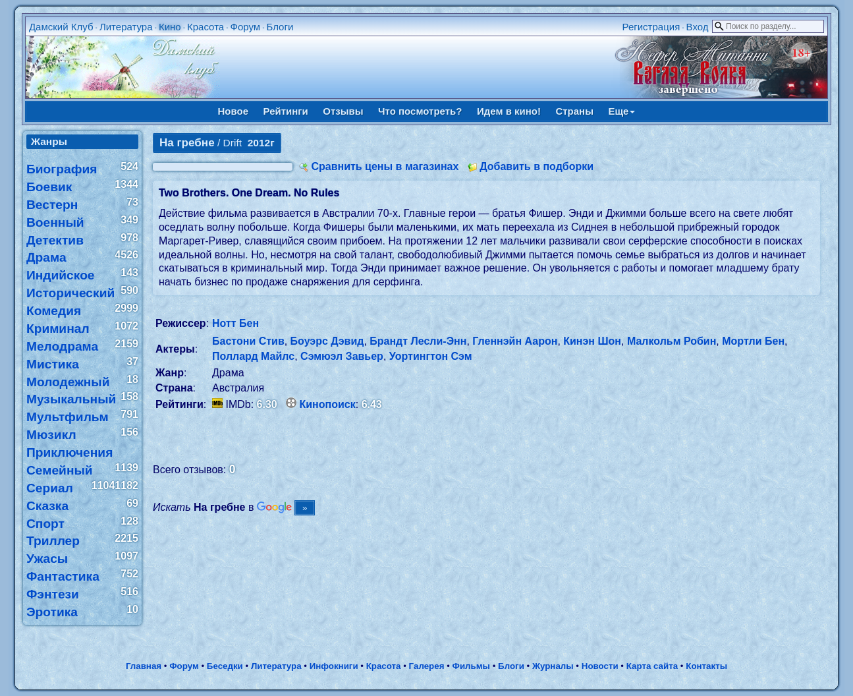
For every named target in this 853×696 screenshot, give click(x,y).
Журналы (553, 666)
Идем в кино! (509, 111)
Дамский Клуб (61, 26)
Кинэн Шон (592, 341)
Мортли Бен (753, 341)
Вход (697, 26)
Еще (621, 111)
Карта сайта (652, 666)
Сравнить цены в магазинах (384, 166)
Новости (600, 666)
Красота (205, 26)
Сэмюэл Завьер (341, 356)
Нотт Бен (235, 323)
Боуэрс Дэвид (327, 341)
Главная (143, 666)
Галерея (427, 666)
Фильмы (471, 666)
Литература (126, 26)
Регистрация (651, 26)
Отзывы (343, 111)
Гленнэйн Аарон (514, 341)
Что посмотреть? (420, 111)
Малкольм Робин (671, 341)
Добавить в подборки (536, 166)
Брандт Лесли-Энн (418, 341)
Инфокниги (334, 666)
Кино (170, 26)
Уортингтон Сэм (430, 356)
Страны (574, 111)
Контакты (706, 666)
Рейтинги (285, 111)
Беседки (225, 666)
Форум (246, 26)
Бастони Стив (248, 341)
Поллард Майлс (253, 356)
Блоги (279, 26)
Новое (233, 111)
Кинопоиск (328, 404)
